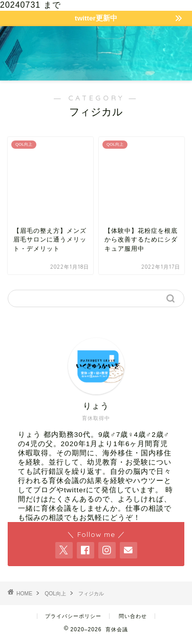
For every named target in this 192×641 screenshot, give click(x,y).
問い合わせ (133, 616)
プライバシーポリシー (73, 616)
